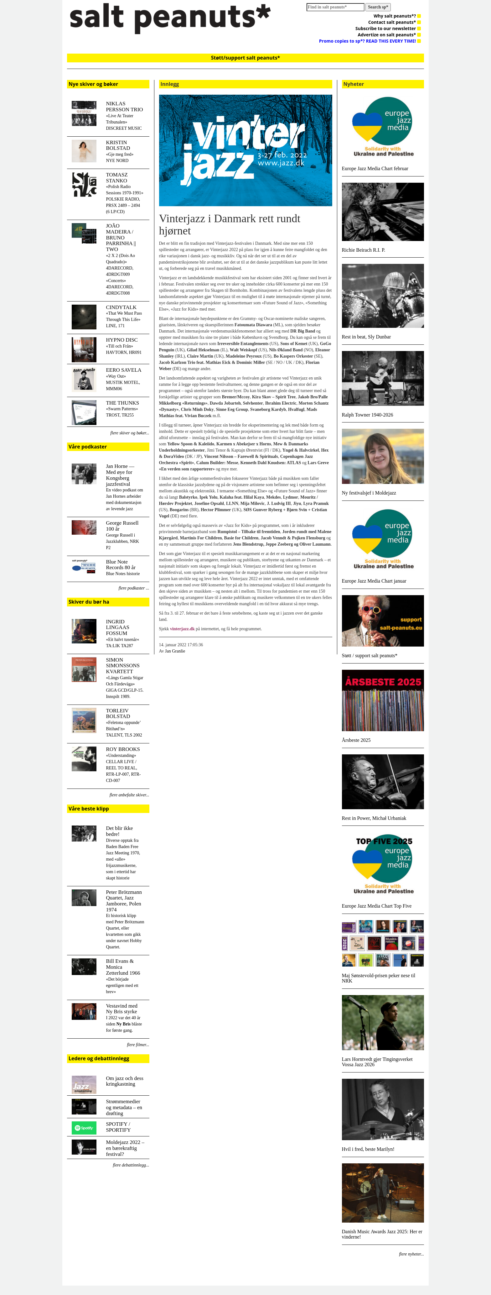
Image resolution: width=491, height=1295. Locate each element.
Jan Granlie (175, 651)
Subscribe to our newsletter (388, 28)
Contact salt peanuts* (394, 22)
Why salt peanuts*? (397, 16)
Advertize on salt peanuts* (389, 35)
